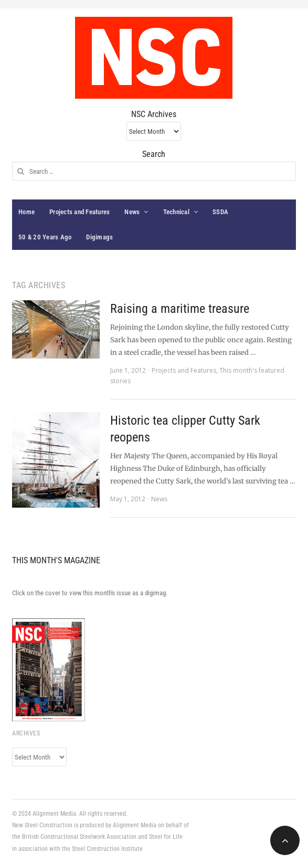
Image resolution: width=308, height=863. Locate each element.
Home (26, 212)
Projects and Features (79, 212)
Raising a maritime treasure (179, 308)
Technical (176, 212)
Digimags (99, 237)
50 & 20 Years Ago (44, 237)
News (132, 212)
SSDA (220, 212)
